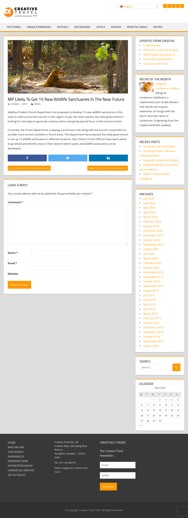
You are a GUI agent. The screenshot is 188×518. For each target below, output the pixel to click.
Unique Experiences (39, 27)
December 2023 (153, 230)
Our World (15, 452)
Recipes (157, 27)
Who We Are (16, 447)
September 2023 (153, 244)
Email (12, 263)
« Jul (141, 425)
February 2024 (152, 221)
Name (13, 253)
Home (11, 442)
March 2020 (150, 258)
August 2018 (150, 346)
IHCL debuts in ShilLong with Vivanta (30, 168)
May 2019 (149, 304)
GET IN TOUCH (16, 475)
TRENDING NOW (18, 461)
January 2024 (151, 226)
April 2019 (149, 309)
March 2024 (150, 217)
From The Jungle (137, 27)
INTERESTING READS (20, 465)
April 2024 (149, 212)
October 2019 (151, 281)
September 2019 (153, 286)
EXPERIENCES (16, 456)
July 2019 (148, 295)
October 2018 (151, 336)
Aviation (116, 27)
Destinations (82, 27)
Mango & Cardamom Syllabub (161, 160)
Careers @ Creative (21, 470)
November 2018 (153, 332)
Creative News (152, 45)
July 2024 (148, 198)
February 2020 (152, 263)
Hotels (100, 27)
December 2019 (153, 272)
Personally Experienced (157, 59)
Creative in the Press (155, 63)
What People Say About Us (159, 54)
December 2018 (153, 327)
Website (13, 273)
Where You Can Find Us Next (160, 50)
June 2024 (149, 203)
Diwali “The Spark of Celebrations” (106, 168)
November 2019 (153, 277)
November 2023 (153, 235)
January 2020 (151, 267)
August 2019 (150, 290)
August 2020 (150, 249)
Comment (15, 202)
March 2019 (150, 313)
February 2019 (152, 318)
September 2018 (153, 341)
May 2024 (149, 207)
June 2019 (149, 299)
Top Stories (14, 27)
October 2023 (151, 240)
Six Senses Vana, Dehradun (159, 146)
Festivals (62, 27)
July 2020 (148, 254)
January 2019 (151, 323)
